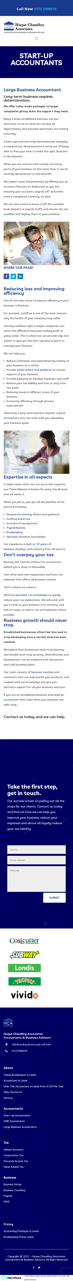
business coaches (42, 672)
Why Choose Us (13, 1092)
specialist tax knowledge (31, 595)
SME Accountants (14, 1121)
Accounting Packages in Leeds (21, 1231)
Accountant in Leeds (16, 1080)
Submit (54, 897)
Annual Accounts (13, 1149)
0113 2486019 (45, 9)
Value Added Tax (13, 1166)
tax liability (30, 383)
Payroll (8, 1195)
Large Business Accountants (20, 1127)
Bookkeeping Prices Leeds (19, 1237)
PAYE (7, 1201)
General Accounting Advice (23, 514)
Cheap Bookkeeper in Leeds (20, 1074)
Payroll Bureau (15, 527)
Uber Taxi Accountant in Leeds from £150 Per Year (34, 1086)
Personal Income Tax (16, 1161)
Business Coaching (14, 1190)
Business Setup (12, 1184)
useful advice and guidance (34, 369)
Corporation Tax (13, 1155)
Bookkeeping (14, 532)
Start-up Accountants (17, 1115)
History (8, 1097)
